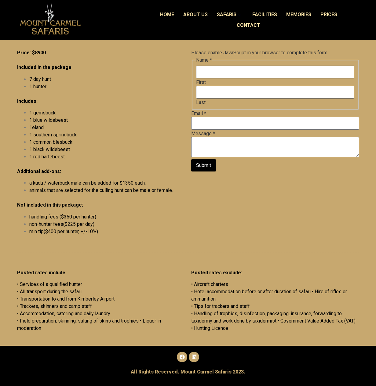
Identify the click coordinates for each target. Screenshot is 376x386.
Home (167, 14)
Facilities (264, 14)
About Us (195, 14)
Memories (298, 14)
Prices (328, 14)
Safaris (230, 14)
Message (203, 133)
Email (198, 113)
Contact (248, 25)
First (201, 82)
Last (201, 102)
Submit (203, 165)
